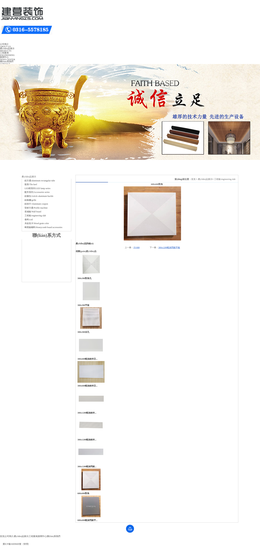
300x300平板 (83, 305)
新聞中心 (42, 536)
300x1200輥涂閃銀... (86, 466)
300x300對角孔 (84, 278)
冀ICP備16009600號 (12, 544)
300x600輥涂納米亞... (87, 359)
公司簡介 (9, 536)
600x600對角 (83, 493)
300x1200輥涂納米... (86, 413)
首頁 (193, 179)
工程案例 (33, 536)
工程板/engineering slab (224, 179)
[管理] (26, 544)
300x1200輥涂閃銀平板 (169, 247)
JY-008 (136, 247)
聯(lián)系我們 (53, 536)
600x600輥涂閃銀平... (87, 520)
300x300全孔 (83, 332)
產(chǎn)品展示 (205, 179)
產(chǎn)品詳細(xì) (85, 243)
